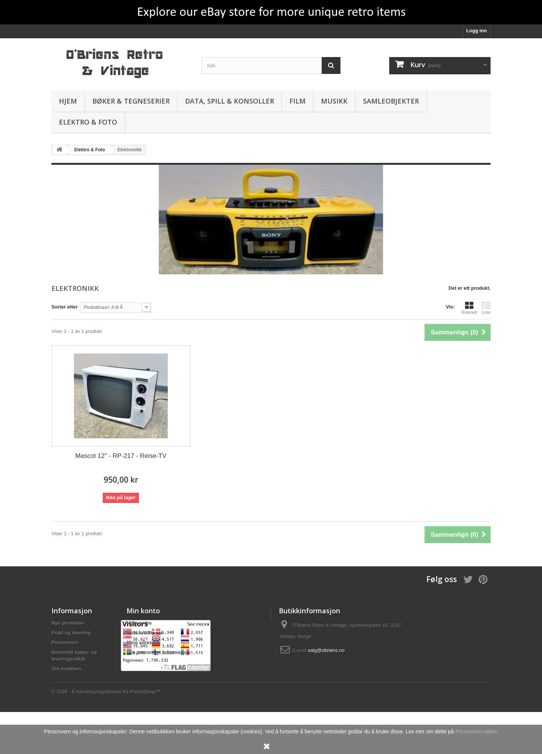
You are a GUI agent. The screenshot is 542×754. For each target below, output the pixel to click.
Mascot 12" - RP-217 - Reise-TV (120, 455)
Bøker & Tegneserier (131, 100)
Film (297, 100)
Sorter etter (64, 307)
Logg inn (476, 30)
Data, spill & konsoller (229, 100)
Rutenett (469, 308)
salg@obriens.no (326, 650)
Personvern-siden (476, 731)
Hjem (68, 100)
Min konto (143, 610)
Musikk (334, 100)
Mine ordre (138, 623)
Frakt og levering (71, 632)
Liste (486, 308)
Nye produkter (67, 623)
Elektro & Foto (88, 121)
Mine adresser (142, 642)
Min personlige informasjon (158, 652)
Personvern (64, 642)
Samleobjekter (391, 100)
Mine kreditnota (144, 632)
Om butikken (66, 668)
